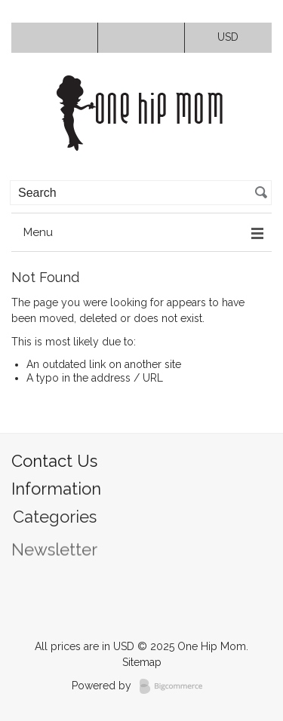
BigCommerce (175, 686)
